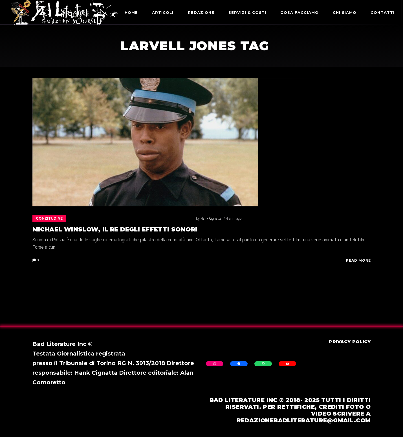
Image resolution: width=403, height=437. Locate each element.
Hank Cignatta (85, 218)
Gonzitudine (49, 218)
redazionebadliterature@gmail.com (304, 420)
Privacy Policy (350, 341)
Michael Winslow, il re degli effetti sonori (114, 229)
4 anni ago (108, 218)
